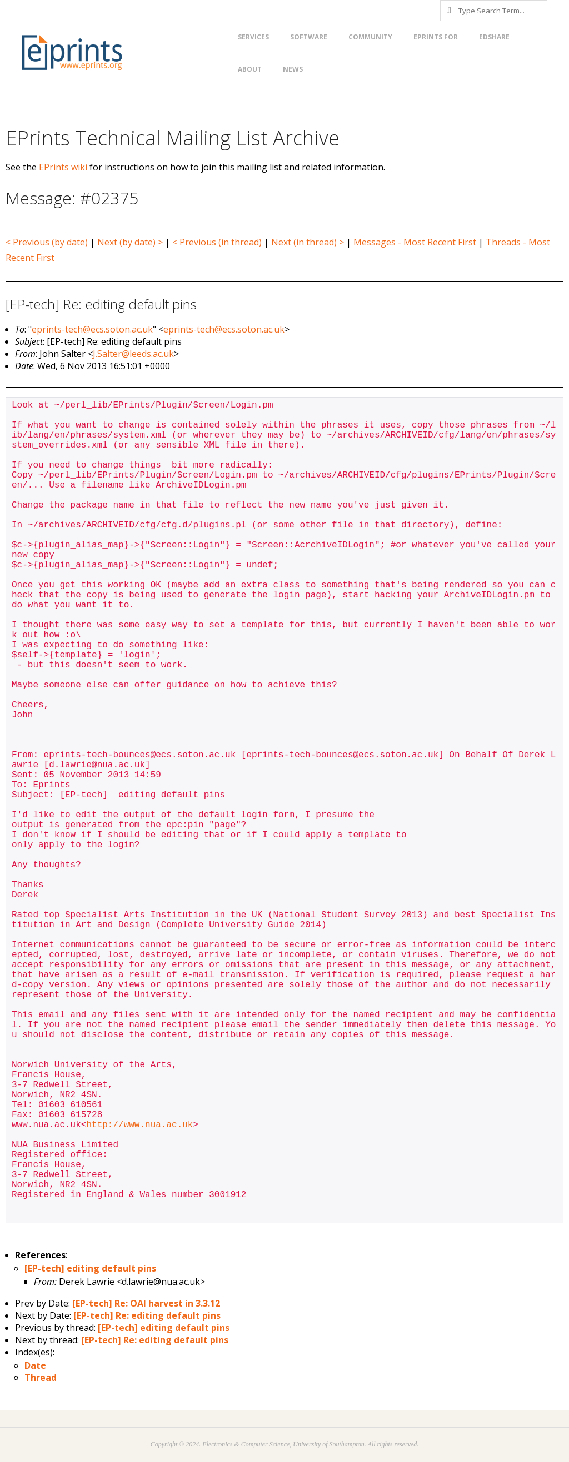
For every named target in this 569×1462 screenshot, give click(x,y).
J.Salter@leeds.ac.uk (133, 354)
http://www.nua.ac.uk (139, 1125)
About (250, 69)
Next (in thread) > (307, 242)
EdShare (494, 37)
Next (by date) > (130, 242)
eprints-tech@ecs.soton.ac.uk (92, 329)
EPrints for (435, 37)
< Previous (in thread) (217, 242)
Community (370, 37)
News (293, 69)
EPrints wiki (63, 167)
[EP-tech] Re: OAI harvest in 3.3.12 (146, 1303)
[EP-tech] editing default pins (90, 1268)
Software (308, 37)
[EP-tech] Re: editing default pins (147, 1315)
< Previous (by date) (47, 242)
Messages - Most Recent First (414, 242)
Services (253, 37)
